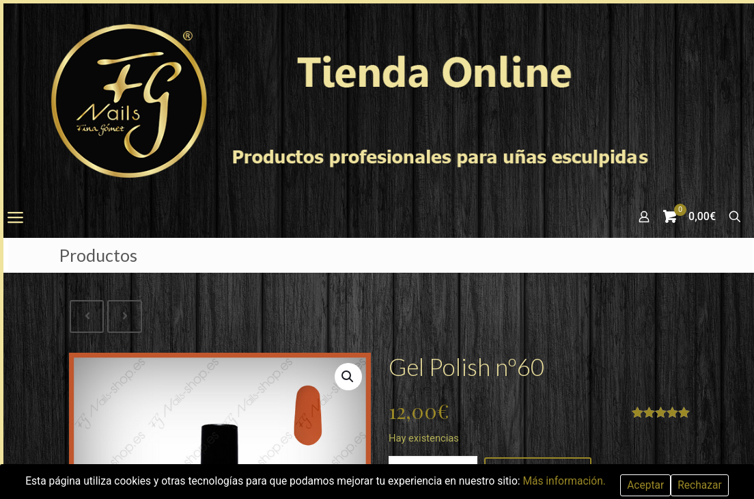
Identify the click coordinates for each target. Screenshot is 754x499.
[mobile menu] (15, 218)
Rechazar (708, 484)
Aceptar (653, 484)
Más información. (570, 480)
